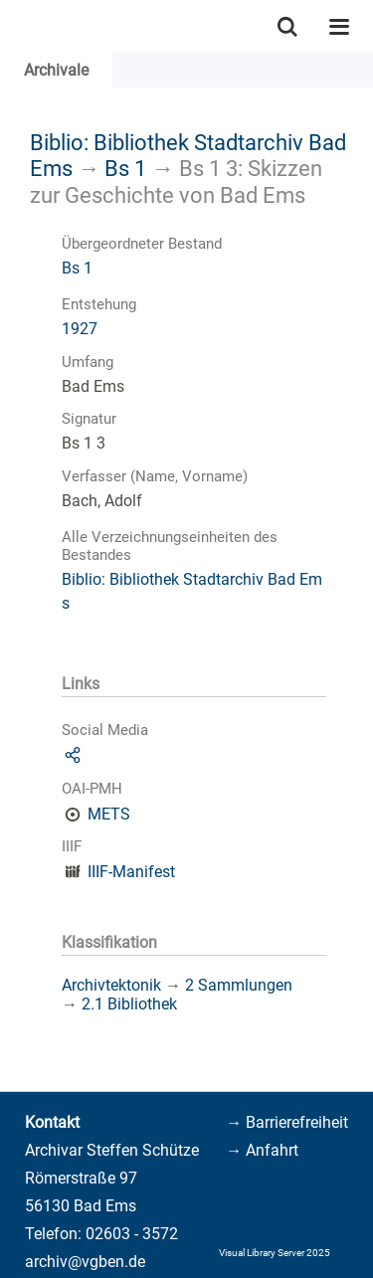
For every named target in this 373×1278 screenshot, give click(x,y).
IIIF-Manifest (131, 871)
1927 (79, 328)
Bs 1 (125, 168)
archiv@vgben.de (85, 1261)
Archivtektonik (111, 985)
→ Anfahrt (262, 1150)
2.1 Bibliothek (129, 1004)
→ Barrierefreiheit (287, 1122)
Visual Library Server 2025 (274, 1252)
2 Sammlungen (238, 985)
